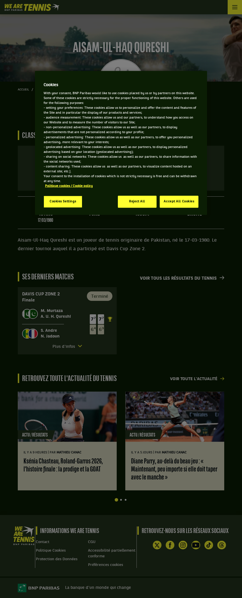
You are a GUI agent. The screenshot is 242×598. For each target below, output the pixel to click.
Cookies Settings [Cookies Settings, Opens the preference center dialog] (63, 201)
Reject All (137, 201)
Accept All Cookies (179, 201)
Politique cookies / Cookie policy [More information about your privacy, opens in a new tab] (69, 186)
